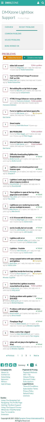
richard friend (25, 93)
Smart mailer (15, 123)
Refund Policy (28, 393)
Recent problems (26, 27)
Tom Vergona (34, 336)
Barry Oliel (13, 80)
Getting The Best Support (11, 405)
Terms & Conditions (30, 386)
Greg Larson (15, 288)
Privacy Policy (28, 391)
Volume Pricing (28, 377)
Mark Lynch (14, 301)
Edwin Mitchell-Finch (23, 334)
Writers (4, 382)
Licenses (26, 396)
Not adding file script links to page (23, 88)
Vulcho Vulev (28, 222)
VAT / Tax (26, 375)
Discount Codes (29, 379)
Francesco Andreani (23, 101)
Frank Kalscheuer (22, 125)
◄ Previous (10, 356)
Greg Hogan (20, 220)
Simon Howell (14, 313)
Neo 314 (19, 90)
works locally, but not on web (21, 228)
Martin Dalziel (21, 324)
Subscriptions (28, 382)
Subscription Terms (30, 389)
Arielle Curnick (14, 159)
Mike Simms (14, 209)
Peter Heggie (21, 134)
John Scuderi (21, 230)
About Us (4, 372)
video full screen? (17, 66)
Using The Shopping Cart (10, 400)
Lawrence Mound (15, 347)
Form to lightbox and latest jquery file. (25, 111)
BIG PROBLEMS (16, 132)
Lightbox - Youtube (17, 248)
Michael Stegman (17, 303)
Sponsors (4, 379)
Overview (9, 27)
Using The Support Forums (11, 407)
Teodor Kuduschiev (27, 70)
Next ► (36, 356)
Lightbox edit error (17, 238)
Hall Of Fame (6, 384)
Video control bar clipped (20, 332)
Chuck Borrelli (14, 184)
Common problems (13, 34)
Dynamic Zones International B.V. (31, 418)
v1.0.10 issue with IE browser (21, 218)
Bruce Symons (21, 273)
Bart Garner (20, 113)
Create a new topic (32, 58)
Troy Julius (13, 197)
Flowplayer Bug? (16, 322)
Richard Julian (23, 240)
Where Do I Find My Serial (10, 410)
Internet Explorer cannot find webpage (25, 142)
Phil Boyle (13, 171)
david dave (13, 263)
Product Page (23, 18)
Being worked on (12, 46)
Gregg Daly (20, 68)
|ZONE (7, 2)
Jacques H (11, 173)
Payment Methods (30, 372)
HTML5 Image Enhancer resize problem (25, 99)
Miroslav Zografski (9, 277)
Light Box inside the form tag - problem (25, 271)
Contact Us (5, 375)
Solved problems (12, 40)
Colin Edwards (21, 251)
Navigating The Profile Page (11, 403)
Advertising (5, 377)
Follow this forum (12, 58)
